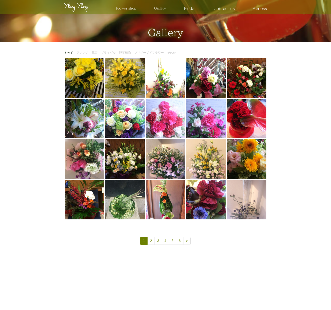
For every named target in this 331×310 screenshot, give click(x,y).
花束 (95, 52)
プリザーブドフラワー (149, 52)
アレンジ (82, 52)
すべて (68, 52)
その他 (171, 52)
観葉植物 (125, 52)
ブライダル (108, 52)
